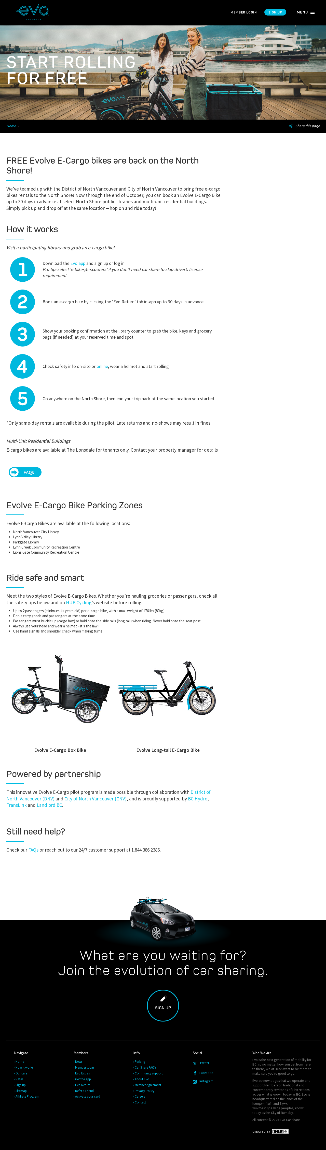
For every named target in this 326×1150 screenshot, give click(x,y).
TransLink (17, 805)
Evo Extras (83, 1073)
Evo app (77, 263)
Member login (243, 12)
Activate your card (88, 1096)
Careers (140, 1096)
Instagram (204, 1081)
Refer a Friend (85, 1091)
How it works (24, 1067)
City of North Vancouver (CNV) (95, 799)
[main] (163, 533)
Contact (140, 1102)
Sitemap (21, 1091)
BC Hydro (197, 799)
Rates (19, 1079)
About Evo (142, 1079)
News (79, 1061)
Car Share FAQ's (145, 1067)
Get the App (83, 1079)
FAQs (33, 850)
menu (306, 12)
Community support (149, 1073)
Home (11, 125)
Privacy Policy (144, 1091)
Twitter (201, 1064)
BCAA (278, 1069)
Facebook (204, 1073)
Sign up (275, 12)
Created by (270, 1131)
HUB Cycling (78, 602)
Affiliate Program (27, 1096)
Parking (140, 1061)
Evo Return (83, 1085)
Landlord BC (49, 805)
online (102, 366)
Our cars (21, 1073)
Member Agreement (148, 1085)
